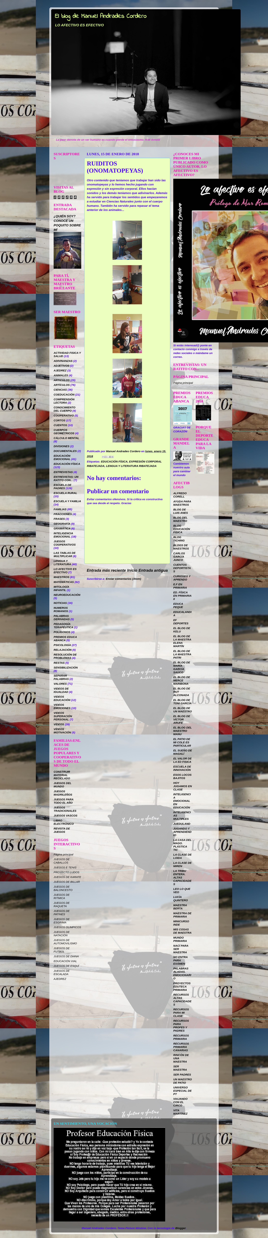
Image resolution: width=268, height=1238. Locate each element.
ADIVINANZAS (63, 360)
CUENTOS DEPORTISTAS (182, 568)
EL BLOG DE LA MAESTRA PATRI (182, 654)
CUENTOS (60, 425)
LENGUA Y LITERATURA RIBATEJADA (131, 466)
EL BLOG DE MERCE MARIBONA (181, 680)
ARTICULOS (62, 380)
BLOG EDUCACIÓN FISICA (181, 529)
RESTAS (59, 662)
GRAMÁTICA (62, 528)
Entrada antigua (153, 570)
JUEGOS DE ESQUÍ (66, 965)
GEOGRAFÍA (62, 523)
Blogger (180, 1228)
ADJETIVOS (61, 365)
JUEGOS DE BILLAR (67, 881)
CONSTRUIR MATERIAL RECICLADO (62, 775)
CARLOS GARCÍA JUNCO (179, 557)
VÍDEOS (59, 724)
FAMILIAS (60, 509)
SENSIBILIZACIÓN (66, 667)
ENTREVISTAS (63, 472)
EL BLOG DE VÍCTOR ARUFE (181, 719)
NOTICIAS (60, 602)
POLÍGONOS (62, 632)
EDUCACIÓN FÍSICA (114, 461)
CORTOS (59, 420)
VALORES (60, 683)
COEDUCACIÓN (64, 394)
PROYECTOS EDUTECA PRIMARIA (182, 986)
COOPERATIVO (64, 415)
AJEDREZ (60, 370)
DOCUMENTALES (65, 451)
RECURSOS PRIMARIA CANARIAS (181, 1047)
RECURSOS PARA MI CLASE (181, 1013)
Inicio (132, 570)
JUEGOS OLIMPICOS (67, 927)
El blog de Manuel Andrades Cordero (100, 16)
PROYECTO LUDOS (66, 872)
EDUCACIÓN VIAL (65, 961)
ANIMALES (61, 375)
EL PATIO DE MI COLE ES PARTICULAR (182, 742)
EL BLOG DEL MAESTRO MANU (182, 731)
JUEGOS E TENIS (65, 867)
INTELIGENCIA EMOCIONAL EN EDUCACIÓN (182, 801)
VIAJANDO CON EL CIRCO (180, 1102)
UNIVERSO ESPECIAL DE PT (182, 1091)
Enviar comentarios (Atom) (123, 578)
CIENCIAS (60, 389)
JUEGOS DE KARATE (67, 877)
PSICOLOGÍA (62, 645)
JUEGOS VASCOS (65, 815)
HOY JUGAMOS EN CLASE (182, 786)
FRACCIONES (63, 514)
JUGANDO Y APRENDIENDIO (182, 832)
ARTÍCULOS (62, 384)
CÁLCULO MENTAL (66, 438)
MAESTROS (61, 577)
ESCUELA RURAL (65, 493)
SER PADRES (182, 1074)
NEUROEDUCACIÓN (67, 594)
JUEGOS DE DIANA (66, 956)
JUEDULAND (181, 823)
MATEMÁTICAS (64, 582)
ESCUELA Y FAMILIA (67, 501)
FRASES (59, 518)
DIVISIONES (61, 446)
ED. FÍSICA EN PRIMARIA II (182, 596)
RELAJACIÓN (63, 649)
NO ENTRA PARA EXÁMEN (180, 960)
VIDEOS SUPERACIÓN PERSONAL (63, 716)
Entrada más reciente (106, 570)
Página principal (63, 854)
